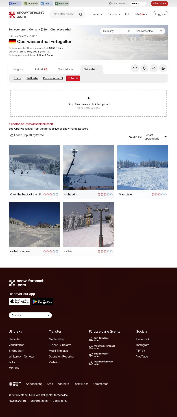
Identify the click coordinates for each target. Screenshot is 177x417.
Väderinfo (55, 362)
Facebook (143, 339)
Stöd (50, 384)
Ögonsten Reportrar (62, 356)
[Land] (116, 31)
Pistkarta (32, 78)
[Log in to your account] (160, 14)
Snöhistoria (65, 69)
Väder (98, 14)
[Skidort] (149, 31)
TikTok (140, 350)
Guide (17, 78)
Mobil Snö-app (58, 350)
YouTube (142, 356)
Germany (38, 29)
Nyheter (114, 14)
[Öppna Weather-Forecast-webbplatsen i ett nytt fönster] (62, 3)
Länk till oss (80, 384)
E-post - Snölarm (60, 345)
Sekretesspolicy (39, 400)
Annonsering (34, 384)
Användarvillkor (17, 400)
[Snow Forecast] (26, 14)
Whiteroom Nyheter (21, 356)
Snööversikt (16, 350)
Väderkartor (16, 345)
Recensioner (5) (53, 78)
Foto (127, 14)
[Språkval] (138, 4)
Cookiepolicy (60, 400)
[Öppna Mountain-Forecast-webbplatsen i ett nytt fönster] (31, 3)
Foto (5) (73, 78)
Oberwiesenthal (60, 29)
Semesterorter (18, 29)
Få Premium (159, 3)
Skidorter (14, 339)
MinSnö (14, 368)
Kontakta (63, 384)
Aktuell (40, 69)
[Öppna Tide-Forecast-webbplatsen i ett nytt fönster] (46, 3)
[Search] (81, 14)
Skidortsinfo (91, 69)
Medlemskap (57, 339)
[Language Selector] (30, 315)
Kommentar (100, 384)
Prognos (18, 69)
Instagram (142, 345)
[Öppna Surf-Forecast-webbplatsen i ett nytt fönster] (15, 3)
